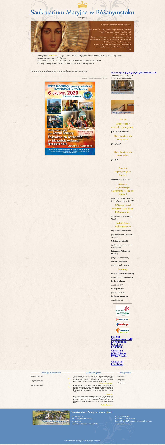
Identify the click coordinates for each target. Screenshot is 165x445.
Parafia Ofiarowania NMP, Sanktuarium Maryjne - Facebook (122, 341)
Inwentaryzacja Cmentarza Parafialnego (51, 58)
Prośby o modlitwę (95, 55)
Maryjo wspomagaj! (37, 376)
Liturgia (61, 55)
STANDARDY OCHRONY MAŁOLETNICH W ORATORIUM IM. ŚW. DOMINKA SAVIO (69, 61)
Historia (74, 55)
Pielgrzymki (82, 55)
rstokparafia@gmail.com (124, 424)
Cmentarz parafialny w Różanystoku (119, 353)
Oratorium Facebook (117, 363)
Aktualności (53, 55)
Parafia (68, 55)
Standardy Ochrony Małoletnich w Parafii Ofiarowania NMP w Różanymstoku (65, 63)
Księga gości (117, 55)
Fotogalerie (107, 55)
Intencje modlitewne (51, 372)
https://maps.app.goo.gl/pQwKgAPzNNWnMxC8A (134, 72)
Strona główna (42, 55)
